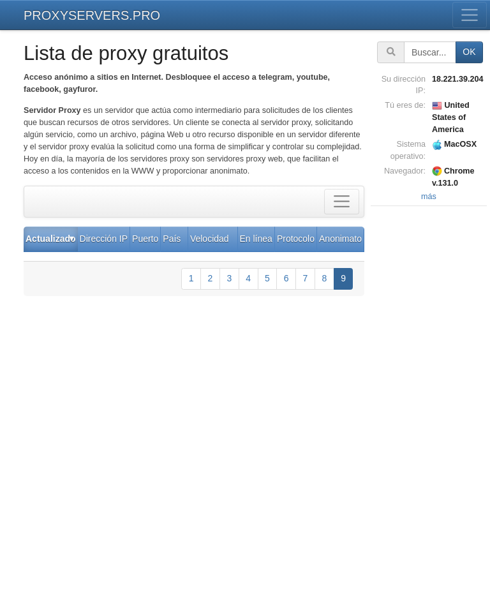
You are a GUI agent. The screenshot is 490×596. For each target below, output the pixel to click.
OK (469, 52)
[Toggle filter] (341, 202)
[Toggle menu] (469, 15)
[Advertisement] (430, 400)
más (428, 196)
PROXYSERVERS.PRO (92, 15)
